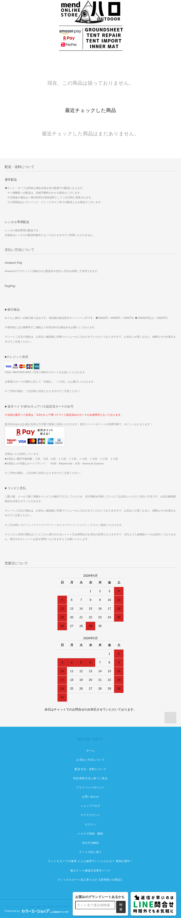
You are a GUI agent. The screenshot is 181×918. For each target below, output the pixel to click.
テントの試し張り (90, 851)
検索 (121, 907)
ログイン (90, 824)
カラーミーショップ (16, 906)
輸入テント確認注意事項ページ (90, 870)
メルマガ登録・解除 (90, 833)
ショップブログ (91, 805)
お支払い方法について (90, 759)
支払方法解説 (90, 842)
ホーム (90, 750)
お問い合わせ (90, 796)
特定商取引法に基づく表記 (90, 778)
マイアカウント (91, 815)
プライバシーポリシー (90, 787)
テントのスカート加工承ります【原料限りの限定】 (90, 879)
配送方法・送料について (90, 769)
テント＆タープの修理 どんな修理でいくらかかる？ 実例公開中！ (90, 861)
